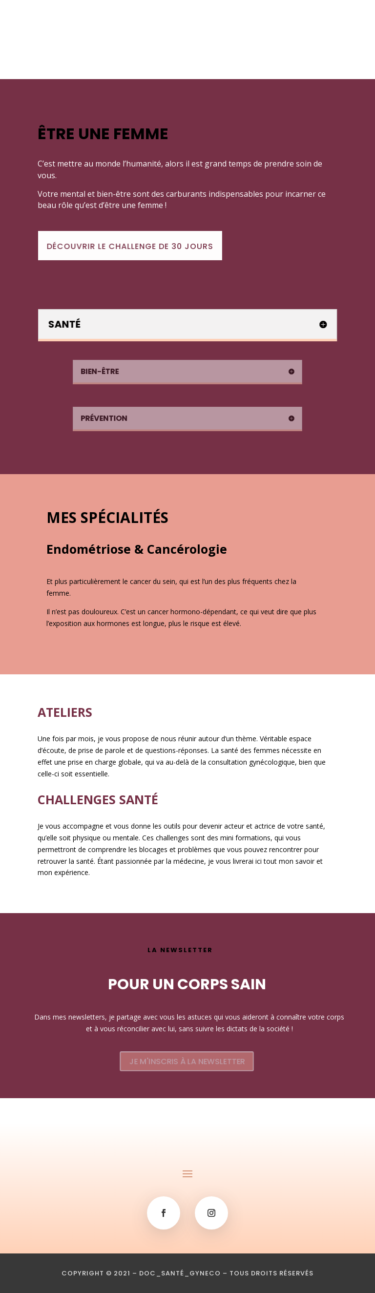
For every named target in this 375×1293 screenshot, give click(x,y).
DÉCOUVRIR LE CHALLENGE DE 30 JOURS (134, 246)
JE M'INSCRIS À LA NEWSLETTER (187, 1061)
